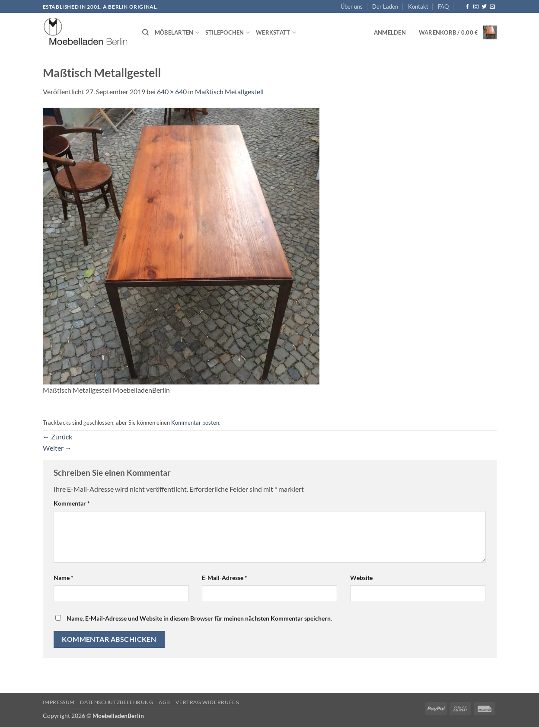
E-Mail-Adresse (224, 577)
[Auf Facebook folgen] (467, 7)
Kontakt (418, 6)
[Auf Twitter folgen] (484, 7)
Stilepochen (227, 33)
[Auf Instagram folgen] (475, 7)
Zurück (57, 436)
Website (361, 577)
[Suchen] (145, 32)
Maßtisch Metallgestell (229, 91)
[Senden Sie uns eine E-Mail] (492, 7)
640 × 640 (172, 91)
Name (63, 577)
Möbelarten (177, 33)
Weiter (57, 448)
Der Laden (385, 6)
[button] (390, 32)
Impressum (59, 702)
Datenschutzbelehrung (116, 702)
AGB (164, 702)
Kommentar (72, 503)
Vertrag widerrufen (207, 702)
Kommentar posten (195, 422)
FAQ (443, 6)
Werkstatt (276, 33)
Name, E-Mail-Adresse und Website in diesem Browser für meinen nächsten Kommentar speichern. (199, 618)
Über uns (352, 6)
